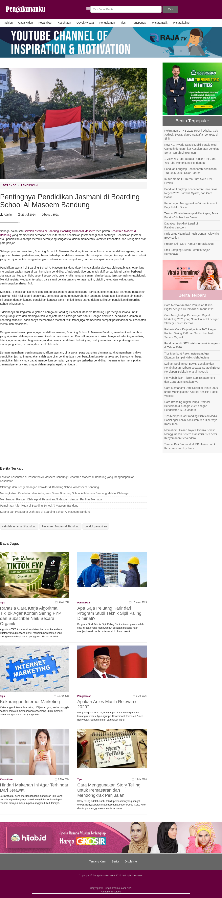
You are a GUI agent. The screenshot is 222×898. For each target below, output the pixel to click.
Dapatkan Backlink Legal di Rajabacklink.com (181, 225)
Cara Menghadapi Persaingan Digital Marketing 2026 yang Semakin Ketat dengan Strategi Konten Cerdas (191, 319)
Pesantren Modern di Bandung (60, 526)
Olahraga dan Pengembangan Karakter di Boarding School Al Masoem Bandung (49, 487)
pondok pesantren (96, 526)
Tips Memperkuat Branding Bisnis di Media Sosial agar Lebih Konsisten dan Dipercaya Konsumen (190, 420)
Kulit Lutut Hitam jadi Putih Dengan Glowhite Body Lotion (191, 235)
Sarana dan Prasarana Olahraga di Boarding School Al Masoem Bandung (45, 511)
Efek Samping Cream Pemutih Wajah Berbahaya (187, 251)
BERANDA (9, 185)
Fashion (8, 22)
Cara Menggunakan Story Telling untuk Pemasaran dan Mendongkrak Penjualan (109, 790)
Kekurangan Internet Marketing (30, 701)
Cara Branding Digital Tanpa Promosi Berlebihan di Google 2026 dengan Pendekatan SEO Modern (187, 405)
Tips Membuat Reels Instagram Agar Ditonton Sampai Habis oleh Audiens (186, 355)
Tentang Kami (97, 861)
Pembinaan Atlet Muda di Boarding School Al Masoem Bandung (39, 505)
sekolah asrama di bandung (19, 526)
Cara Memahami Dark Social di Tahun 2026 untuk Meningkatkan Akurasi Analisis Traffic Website (191, 391)
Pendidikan (83, 602)
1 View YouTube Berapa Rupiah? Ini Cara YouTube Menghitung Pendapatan (189, 160)
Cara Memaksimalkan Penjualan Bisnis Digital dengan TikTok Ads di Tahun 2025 (189, 307)
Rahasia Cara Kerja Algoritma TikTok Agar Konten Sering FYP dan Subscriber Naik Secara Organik (30, 616)
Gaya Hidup (25, 22)
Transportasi (138, 22)
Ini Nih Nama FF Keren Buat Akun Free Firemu (188, 181)
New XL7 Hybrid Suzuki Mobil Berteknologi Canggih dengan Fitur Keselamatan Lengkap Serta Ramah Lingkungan (191, 148)
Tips (123, 22)
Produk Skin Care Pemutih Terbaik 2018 (189, 243)
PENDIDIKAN (29, 185)
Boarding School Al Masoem (77, 231)
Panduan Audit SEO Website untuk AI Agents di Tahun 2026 (192, 345)
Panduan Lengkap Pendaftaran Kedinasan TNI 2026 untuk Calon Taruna (190, 170)
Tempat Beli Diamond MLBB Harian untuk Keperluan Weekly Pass (189, 446)
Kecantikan (45, 22)
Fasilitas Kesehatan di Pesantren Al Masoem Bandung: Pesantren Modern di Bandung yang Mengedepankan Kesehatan (67, 479)
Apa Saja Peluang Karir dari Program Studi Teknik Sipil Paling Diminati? (109, 613)
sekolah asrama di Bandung (41, 231)
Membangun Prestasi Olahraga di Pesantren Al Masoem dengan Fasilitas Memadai (51, 499)
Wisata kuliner (181, 22)
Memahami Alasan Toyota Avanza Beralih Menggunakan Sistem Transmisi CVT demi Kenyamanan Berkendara (190, 434)
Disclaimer (131, 861)
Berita (115, 861)
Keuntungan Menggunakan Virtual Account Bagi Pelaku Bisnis (190, 205)
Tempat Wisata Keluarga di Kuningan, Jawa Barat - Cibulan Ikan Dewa (191, 215)
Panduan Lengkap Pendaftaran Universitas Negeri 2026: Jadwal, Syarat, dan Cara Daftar (190, 193)
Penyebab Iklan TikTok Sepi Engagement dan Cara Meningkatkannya (189, 379)
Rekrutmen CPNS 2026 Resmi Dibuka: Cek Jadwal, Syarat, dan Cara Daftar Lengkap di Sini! (191, 134)
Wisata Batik (159, 22)
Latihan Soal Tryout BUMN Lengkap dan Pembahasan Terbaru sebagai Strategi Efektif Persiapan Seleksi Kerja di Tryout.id (192, 367)
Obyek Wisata (85, 22)
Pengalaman (107, 22)
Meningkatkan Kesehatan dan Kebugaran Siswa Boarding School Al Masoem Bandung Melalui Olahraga (64, 493)
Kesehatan (64, 22)
